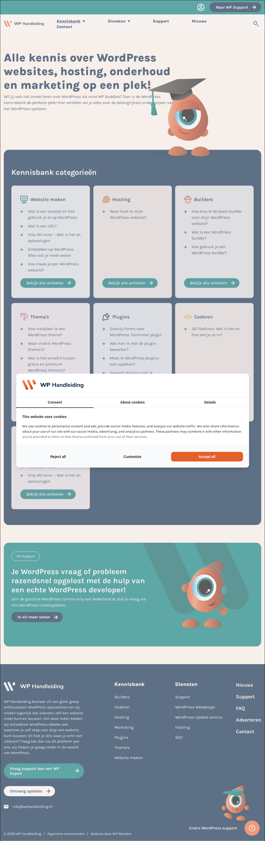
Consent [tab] (55, 402)
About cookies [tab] (132, 402)
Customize (132, 457)
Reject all (58, 457)
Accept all (206, 457)
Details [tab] (210, 402)
